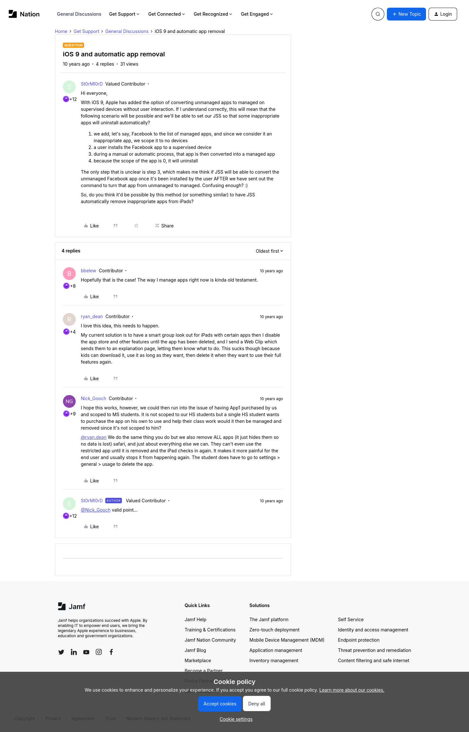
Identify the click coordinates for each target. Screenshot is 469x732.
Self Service (351, 619)
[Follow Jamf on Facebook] (111, 652)
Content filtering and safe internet (373, 660)
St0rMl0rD (92, 83)
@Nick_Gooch (95, 510)
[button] (406, 14)
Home (61, 31)
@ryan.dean (94, 437)
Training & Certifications (210, 629)
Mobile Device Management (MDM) (287, 640)
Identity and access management (373, 629)
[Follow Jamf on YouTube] (86, 652)
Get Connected (167, 14)
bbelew (88, 270)
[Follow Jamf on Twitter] (61, 652)
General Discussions (79, 14)
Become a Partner (204, 670)
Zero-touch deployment (275, 629)
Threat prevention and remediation (374, 650)
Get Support (125, 14)
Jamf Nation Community (210, 640)
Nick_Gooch (93, 398)
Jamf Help (196, 619)
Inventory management (274, 660)
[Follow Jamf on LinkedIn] (74, 652)
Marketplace (198, 660)
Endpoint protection (359, 640)
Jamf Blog (195, 650)
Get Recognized (213, 14)
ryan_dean (92, 316)
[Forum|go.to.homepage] (24, 14)
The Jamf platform (269, 619)
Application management (276, 650)
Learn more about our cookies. (352, 690)
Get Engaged (257, 14)
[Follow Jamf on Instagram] (99, 652)
